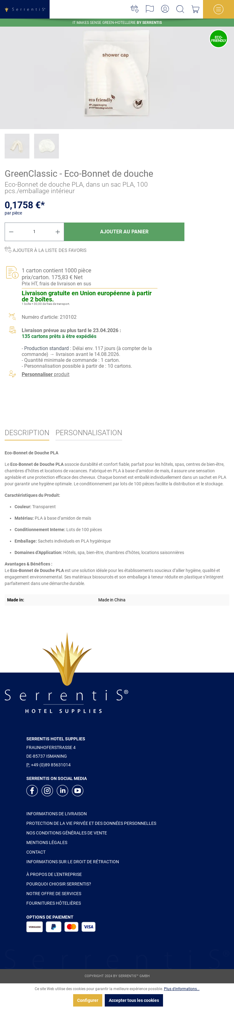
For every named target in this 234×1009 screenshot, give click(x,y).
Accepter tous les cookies (134, 1000)
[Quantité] (34, 232)
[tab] (27, 433)
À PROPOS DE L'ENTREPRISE (54, 874)
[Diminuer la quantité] (11, 232)
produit (45, 374)
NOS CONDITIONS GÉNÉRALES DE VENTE (66, 832)
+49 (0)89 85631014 (51, 764)
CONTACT (36, 852)
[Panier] (195, 9)
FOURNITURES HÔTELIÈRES (53, 903)
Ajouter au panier (124, 232)
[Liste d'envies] (135, 9)
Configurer (87, 1000)
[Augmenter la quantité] (57, 232)
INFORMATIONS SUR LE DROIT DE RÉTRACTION (72, 861)
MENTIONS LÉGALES (46, 842)
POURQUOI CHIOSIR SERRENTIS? (58, 883)
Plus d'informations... (182, 989)
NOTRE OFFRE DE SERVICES (53, 893)
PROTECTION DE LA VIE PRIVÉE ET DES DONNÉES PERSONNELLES (91, 823)
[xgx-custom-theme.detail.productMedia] (117, 74)
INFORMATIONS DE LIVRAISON (56, 813)
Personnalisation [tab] (88, 432)
